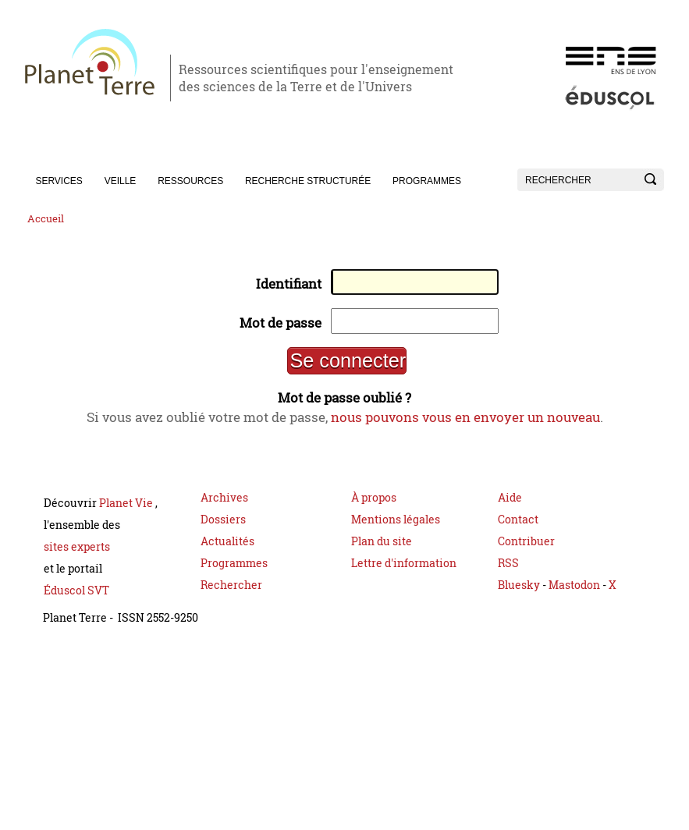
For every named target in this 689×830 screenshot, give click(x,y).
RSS (508, 573)
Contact (518, 529)
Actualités (227, 551)
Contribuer (526, 551)
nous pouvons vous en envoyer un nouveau (473, 425)
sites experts (77, 556)
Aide (510, 507)
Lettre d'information (403, 573)
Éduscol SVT (76, 600)
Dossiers (223, 529)
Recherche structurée (308, 181)
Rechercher (231, 594)
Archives (224, 507)
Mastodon (575, 594)
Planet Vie (127, 512)
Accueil (45, 218)
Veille (121, 181)
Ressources (190, 181)
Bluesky (519, 594)
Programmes (426, 181)
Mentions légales (395, 529)
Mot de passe (277, 326)
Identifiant (285, 285)
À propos (373, 507)
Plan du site (381, 551)
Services (58, 181)
